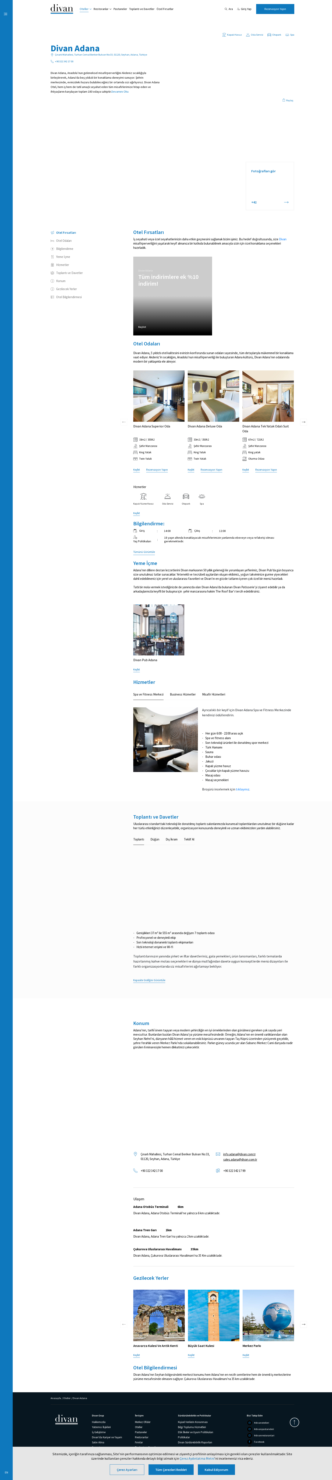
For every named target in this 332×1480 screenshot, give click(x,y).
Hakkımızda (99, 1422)
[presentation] (124, 396)
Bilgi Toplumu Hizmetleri (192, 1427)
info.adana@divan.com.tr (239, 1154)
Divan (282, 239)
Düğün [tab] (154, 839)
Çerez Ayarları (127, 1469)
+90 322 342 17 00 (152, 1171)
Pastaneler (120, 9)
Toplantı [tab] (138, 839)
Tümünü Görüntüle (144, 552)
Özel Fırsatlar (165, 9)
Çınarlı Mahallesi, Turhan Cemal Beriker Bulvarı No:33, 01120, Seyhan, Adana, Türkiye (175, 1156)
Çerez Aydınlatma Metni (197, 1458)
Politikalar (184, 1437)
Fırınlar (139, 1442)
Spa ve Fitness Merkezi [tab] (148, 694)
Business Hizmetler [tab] (183, 694)
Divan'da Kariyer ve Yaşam (107, 1437)
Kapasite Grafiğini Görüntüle (149, 980)
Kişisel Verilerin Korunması (193, 1422)
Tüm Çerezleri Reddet (171, 1469)
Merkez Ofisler (142, 1422)
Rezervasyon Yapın (275, 9)
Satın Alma (98, 1442)
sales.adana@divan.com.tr (240, 1159)
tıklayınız (242, 789)
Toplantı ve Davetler (141, 9)
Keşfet (142, 326)
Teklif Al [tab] (189, 839)
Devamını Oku (120, 91)
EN (6, 1472)
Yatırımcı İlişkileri (101, 1427)
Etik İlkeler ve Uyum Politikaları (195, 1432)
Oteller (84, 9)
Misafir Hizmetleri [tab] (213, 694)
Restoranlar (101, 9)
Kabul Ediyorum (216, 1469)
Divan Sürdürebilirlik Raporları (195, 1442)
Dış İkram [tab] (172, 839)
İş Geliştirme (99, 1432)
